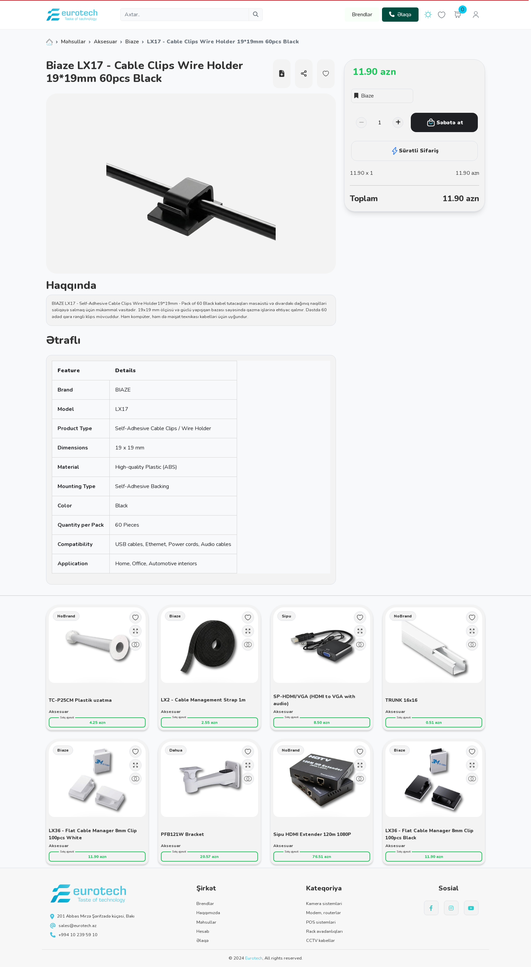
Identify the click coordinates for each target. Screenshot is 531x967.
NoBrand (66, 616)
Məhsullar (73, 41)
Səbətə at (445, 122)
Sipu (286, 616)
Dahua (175, 750)
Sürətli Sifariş (414, 151)
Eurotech (253, 958)
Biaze (132, 41)
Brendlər (362, 14)
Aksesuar (105, 41)
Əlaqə (400, 14)
